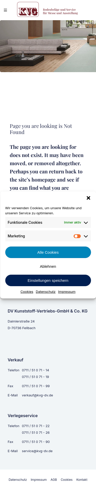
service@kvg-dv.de (37, 451)
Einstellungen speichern (48, 280)
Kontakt (81, 480)
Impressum (67, 291)
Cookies (26, 291)
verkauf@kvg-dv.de (37, 395)
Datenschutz (46, 291)
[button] (88, 198)
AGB (54, 480)
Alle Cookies (48, 252)
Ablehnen (48, 266)
